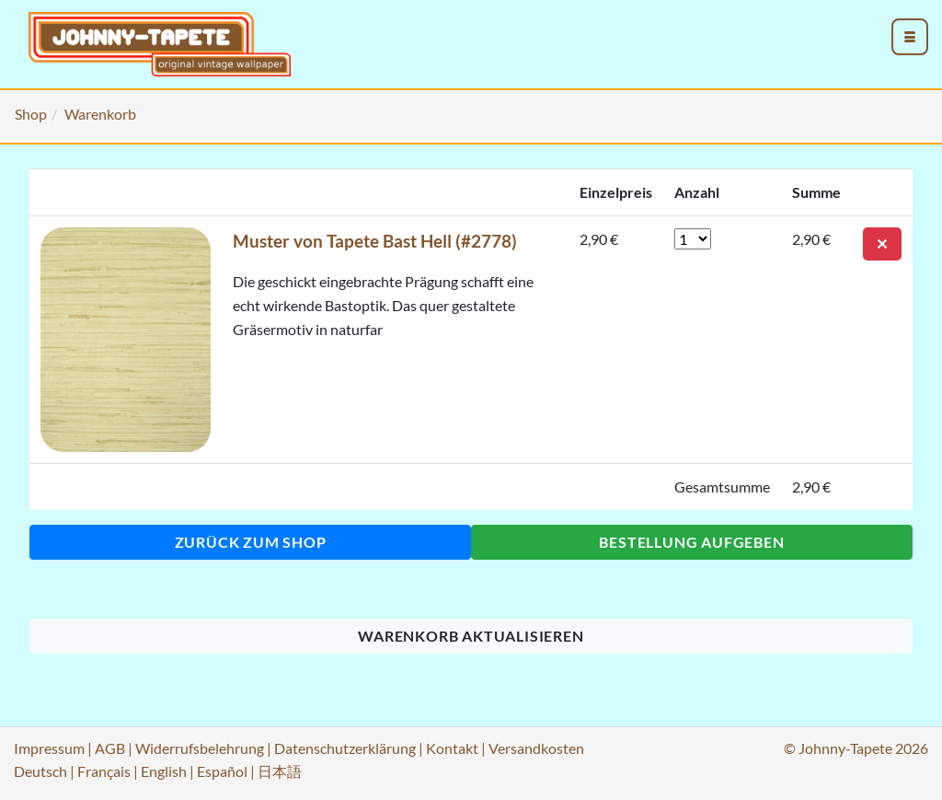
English (164, 771)
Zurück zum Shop (251, 542)
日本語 (280, 771)
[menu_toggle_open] (909, 36)
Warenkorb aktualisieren (470, 635)
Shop (31, 113)
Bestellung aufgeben (691, 542)
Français (104, 771)
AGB (110, 748)
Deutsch (40, 771)
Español (222, 771)
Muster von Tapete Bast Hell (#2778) (375, 240)
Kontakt (452, 748)
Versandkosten (536, 748)
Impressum (49, 748)
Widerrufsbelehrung (199, 748)
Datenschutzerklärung (345, 748)
